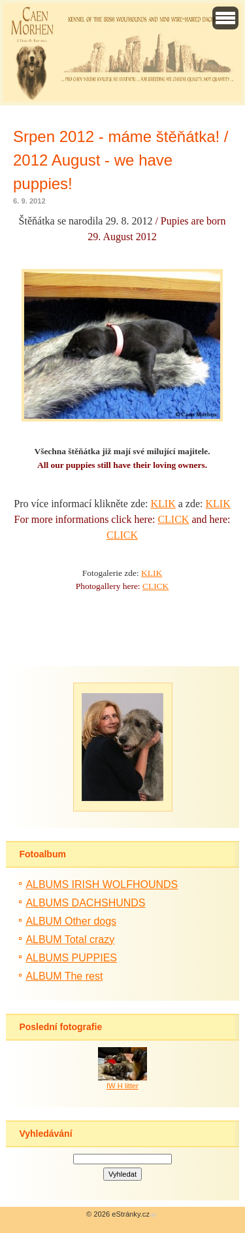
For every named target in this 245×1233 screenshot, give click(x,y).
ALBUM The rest (64, 976)
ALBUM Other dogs (70, 921)
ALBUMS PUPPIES (71, 957)
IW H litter (122, 1086)
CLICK (173, 519)
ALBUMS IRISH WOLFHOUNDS (101, 884)
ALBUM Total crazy (69, 939)
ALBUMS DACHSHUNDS (85, 902)
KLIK (163, 503)
